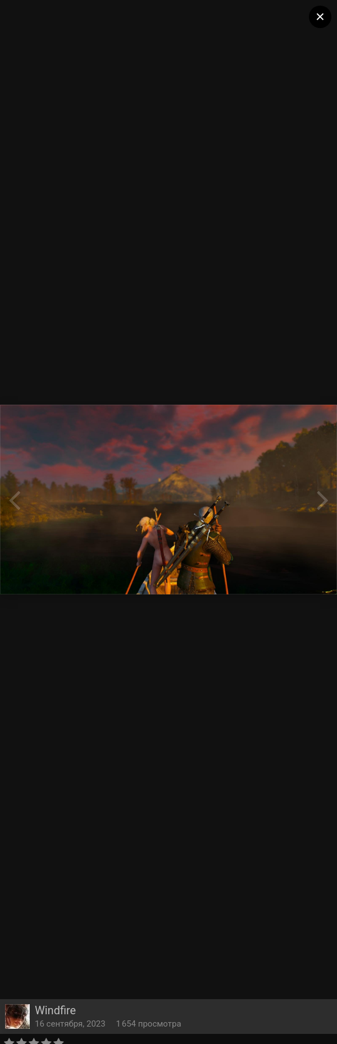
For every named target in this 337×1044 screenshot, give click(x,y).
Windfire (55, 1010)
